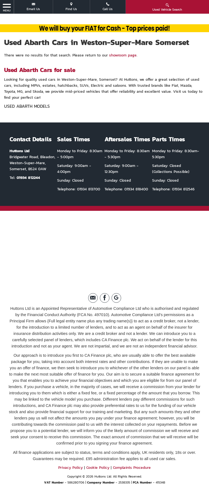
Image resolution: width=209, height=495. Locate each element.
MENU (7, 8)
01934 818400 (135, 189)
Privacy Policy (70, 467)
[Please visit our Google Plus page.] (116, 298)
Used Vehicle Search (167, 7)
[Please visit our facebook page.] (104, 298)
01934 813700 (88, 189)
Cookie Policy (97, 467)
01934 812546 (183, 189)
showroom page (123, 55)
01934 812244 (28, 178)
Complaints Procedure (132, 467)
